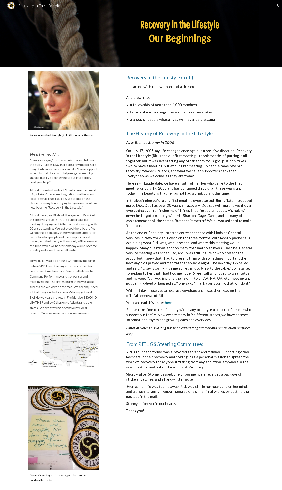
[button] (277, 5)
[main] (179, 33)
